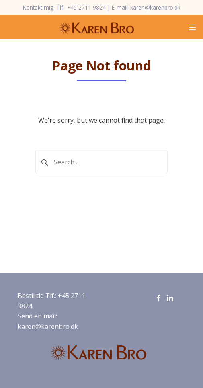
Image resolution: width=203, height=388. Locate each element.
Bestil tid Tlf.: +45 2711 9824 (51, 300)
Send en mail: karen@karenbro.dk (48, 321)
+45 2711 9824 (86, 7)
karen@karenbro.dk (155, 7)
